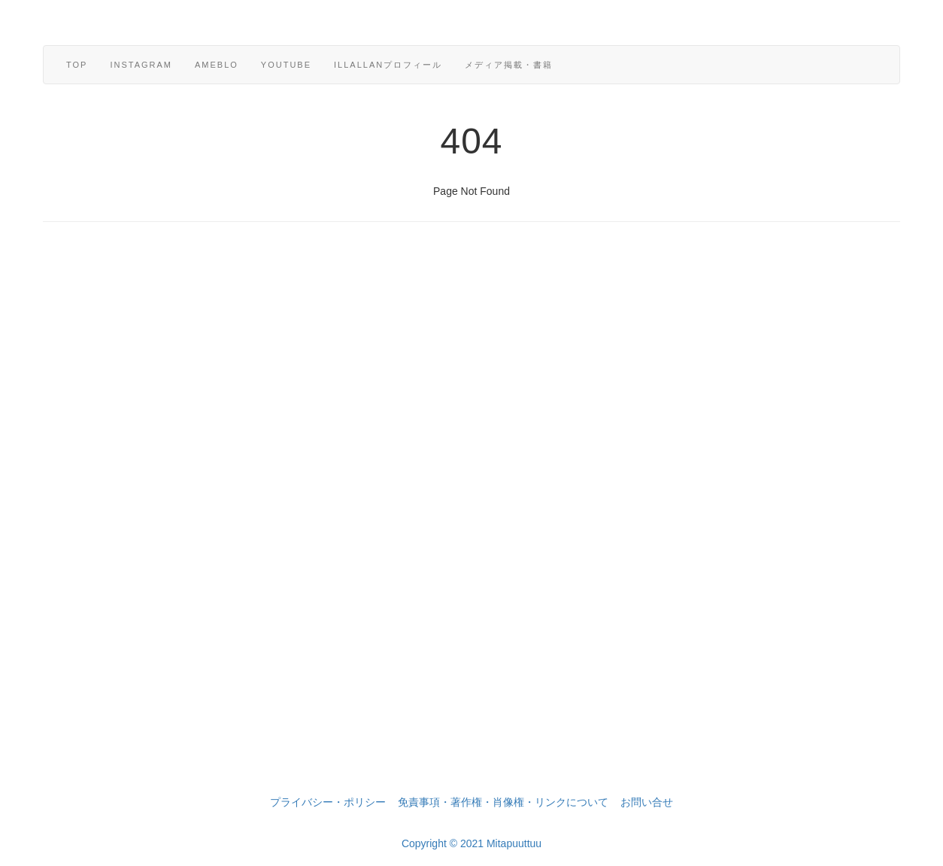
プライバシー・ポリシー (328, 802)
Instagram (141, 64)
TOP (76, 64)
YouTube (286, 64)
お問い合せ (646, 802)
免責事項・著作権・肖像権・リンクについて (503, 802)
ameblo (216, 64)
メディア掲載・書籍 (509, 64)
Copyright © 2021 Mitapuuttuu (471, 843)
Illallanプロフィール (388, 64)
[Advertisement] (471, 527)
